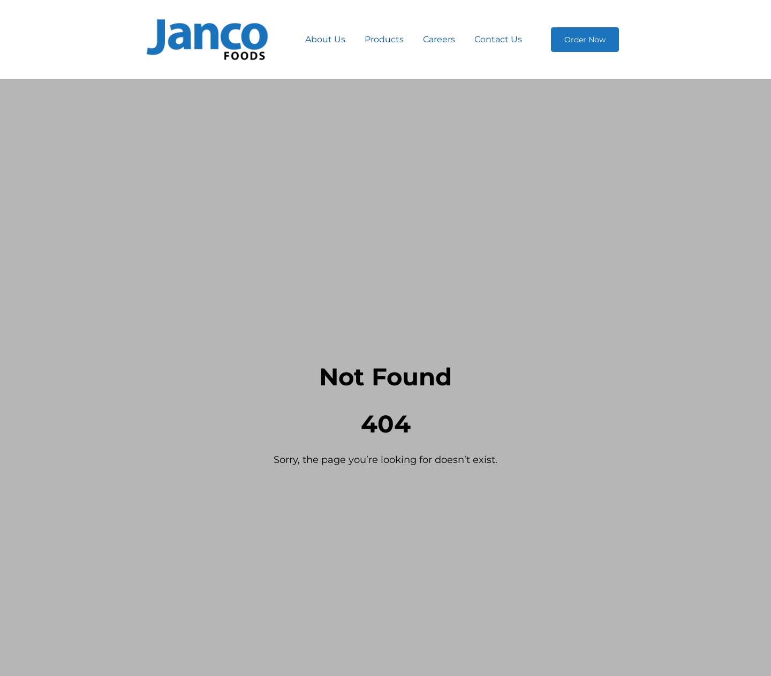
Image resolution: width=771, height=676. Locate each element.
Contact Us (498, 39)
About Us (325, 39)
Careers (439, 39)
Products (384, 39)
